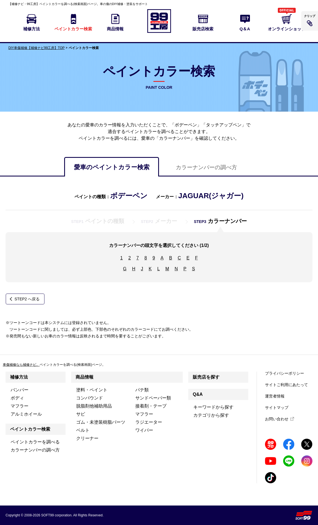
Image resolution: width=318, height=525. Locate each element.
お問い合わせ (276, 419)
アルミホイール (26, 414)
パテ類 (142, 389)
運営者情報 (275, 396)
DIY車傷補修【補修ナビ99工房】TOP (36, 48)
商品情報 (84, 377)
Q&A (198, 394)
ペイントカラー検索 (30, 429)
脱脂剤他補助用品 (94, 406)
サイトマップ (276, 407)
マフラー (19, 406)
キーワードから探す (213, 407)
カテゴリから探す (211, 415)
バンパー (19, 389)
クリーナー (87, 438)
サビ (80, 414)
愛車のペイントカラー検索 (112, 167)
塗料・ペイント (91, 389)
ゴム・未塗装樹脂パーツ (100, 422)
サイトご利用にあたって (286, 384)
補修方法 (19, 377)
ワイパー (144, 430)
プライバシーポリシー (284, 373)
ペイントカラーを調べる (35, 442)
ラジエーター (148, 422)
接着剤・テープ (151, 406)
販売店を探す (206, 377)
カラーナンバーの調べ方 (206, 167)
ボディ (17, 398)
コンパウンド (89, 398)
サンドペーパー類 (153, 398)
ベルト (83, 430)
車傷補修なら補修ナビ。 (21, 365)
